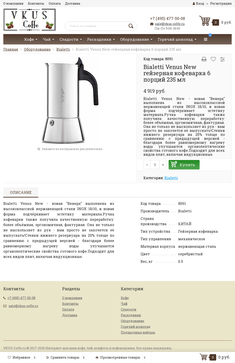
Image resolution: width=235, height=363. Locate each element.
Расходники (99, 39)
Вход (198, 3)
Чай (47, 39)
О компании (13, 3)
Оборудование (134, 39)
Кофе (29, 39)
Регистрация (221, 3)
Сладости (69, 39)
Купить (187, 164)
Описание (21, 192)
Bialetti (63, 49)
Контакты (36, 3)
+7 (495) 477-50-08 (167, 18)
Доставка (72, 3)
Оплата (55, 3)
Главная (10, 49)
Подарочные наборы (138, 332)
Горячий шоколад (175, 39)
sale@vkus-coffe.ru (170, 24)
